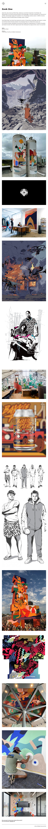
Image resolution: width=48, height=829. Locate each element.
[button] (45, 3)
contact (11, 821)
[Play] (24, 192)
